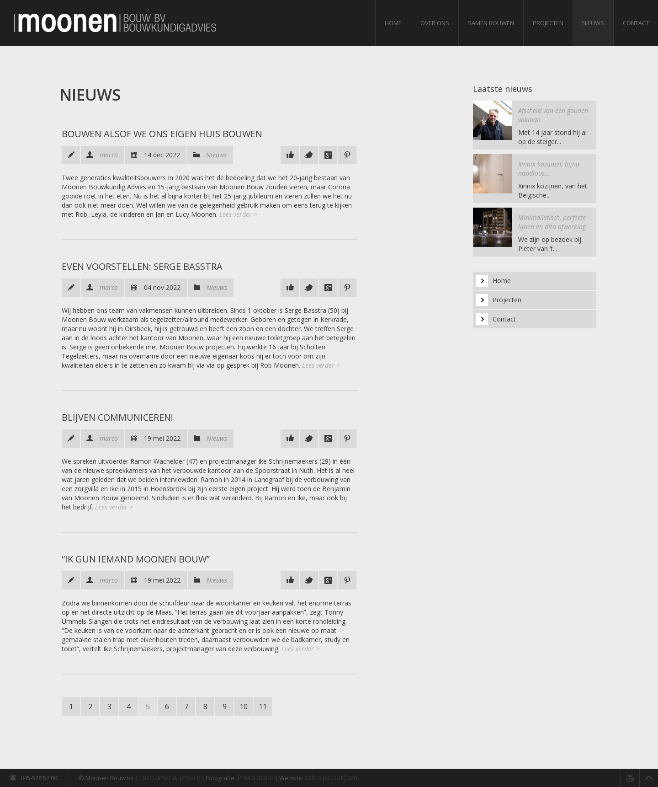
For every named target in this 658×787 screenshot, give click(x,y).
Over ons (434, 23)
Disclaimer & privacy (170, 777)
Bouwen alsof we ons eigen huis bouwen (163, 134)
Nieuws (593, 23)
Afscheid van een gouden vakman (553, 115)
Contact (636, 23)
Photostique (255, 777)
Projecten (548, 23)
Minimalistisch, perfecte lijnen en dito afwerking (552, 222)
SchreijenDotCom (331, 777)
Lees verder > (238, 214)
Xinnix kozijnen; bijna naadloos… (548, 168)
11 (263, 706)
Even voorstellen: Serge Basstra (142, 266)
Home (393, 23)
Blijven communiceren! (117, 417)
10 (243, 706)
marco (109, 154)
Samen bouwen (491, 23)
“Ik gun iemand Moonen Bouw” (136, 559)
